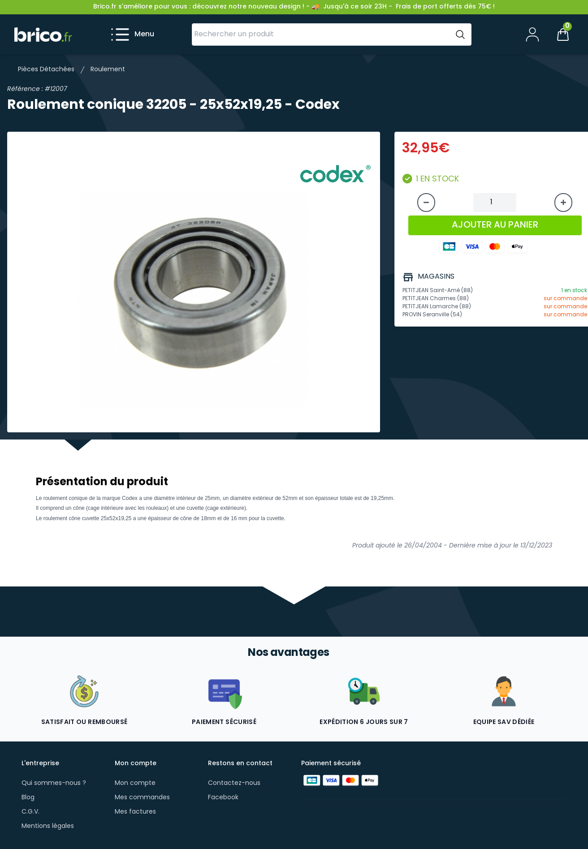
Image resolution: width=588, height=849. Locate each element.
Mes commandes (142, 797)
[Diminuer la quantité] (426, 202)
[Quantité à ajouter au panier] (494, 202)
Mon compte (135, 783)
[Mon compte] (532, 34)
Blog (28, 797)
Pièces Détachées (46, 69)
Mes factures (135, 812)
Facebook (223, 797)
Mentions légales (48, 826)
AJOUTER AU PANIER (495, 225)
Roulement (108, 69)
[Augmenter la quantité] (563, 202)
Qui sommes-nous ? (54, 783)
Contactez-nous (234, 783)
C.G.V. (30, 812)
